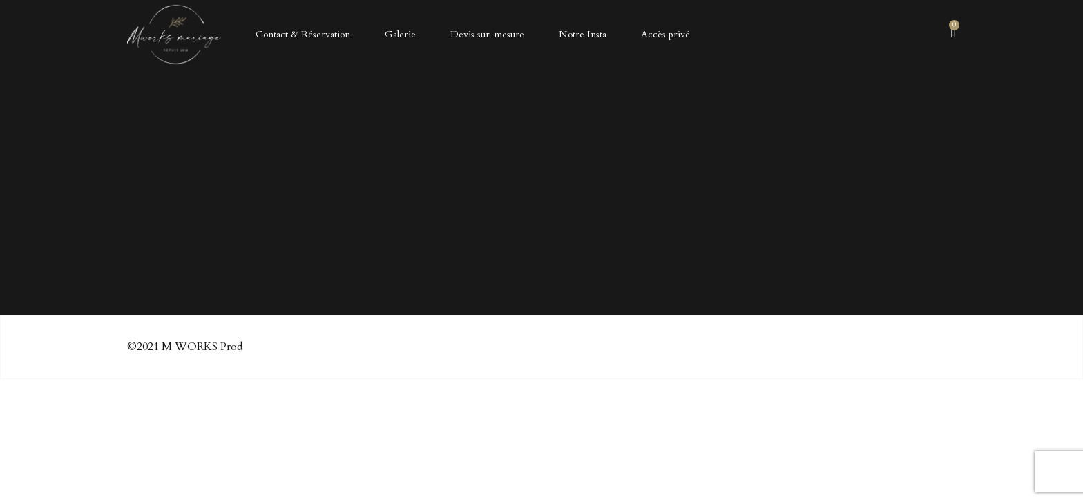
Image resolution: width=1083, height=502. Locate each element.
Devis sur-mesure (487, 34)
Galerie (400, 34)
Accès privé (665, 34)
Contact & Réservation (303, 34)
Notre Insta (582, 34)
